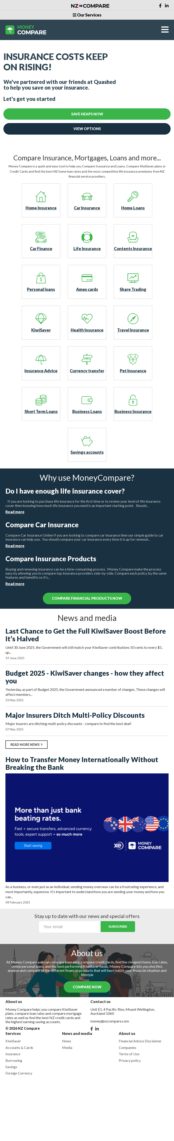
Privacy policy (130, 1060)
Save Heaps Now (87, 114)
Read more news (26, 744)
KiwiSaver (13, 1041)
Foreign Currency (18, 1073)
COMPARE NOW (87, 987)
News (66, 1041)
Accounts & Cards (19, 1047)
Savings (11, 1067)
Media (67, 1047)
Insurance (12, 1054)
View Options (87, 128)
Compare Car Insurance (42, 525)
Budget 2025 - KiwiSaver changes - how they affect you (84, 677)
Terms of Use (129, 1054)
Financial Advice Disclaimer (140, 1041)
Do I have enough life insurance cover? (65, 491)
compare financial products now (87, 598)
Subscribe (118, 926)
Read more (14, 512)
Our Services (87, 14)
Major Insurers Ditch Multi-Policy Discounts (75, 715)
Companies (127, 1047)
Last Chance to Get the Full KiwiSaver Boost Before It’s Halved (85, 635)
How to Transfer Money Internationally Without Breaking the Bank (81, 763)
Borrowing (13, 1060)
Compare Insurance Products (50, 559)
